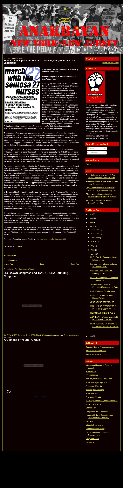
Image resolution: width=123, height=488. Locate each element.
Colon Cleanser (41, 396)
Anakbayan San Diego (95, 390)
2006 (91, 336)
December (95, 229)
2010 (91, 214)
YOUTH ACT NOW (93, 404)
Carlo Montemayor (71, 335)
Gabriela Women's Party (95, 429)
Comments (92, 153)
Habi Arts (89, 421)
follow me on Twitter (110, 63)
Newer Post (8, 264)
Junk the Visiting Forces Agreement (100, 347)
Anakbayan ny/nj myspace (96, 382)
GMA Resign (91, 408)
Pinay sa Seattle (92, 439)
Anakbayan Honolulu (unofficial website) (102, 401)
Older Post (75, 264)
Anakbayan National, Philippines (99, 379)
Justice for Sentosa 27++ (96, 354)
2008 (91, 222)
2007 (91, 226)
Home (41, 264)
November (95, 233)
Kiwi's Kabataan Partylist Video (102, 291)
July (93, 246)
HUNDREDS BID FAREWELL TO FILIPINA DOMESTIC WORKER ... (104, 326)
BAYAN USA (91, 372)
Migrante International (94, 425)
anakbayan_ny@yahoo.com (51, 239)
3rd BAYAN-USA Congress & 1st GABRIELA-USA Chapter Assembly (31, 335)
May (93, 254)
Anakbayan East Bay (94, 386)
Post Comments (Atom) (24, 269)
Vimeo (8, 337)
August (94, 242)
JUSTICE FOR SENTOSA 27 (102, 302)
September (95, 238)
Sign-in (88, 164)
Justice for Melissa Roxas (96, 351)
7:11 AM (19, 246)
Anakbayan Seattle (93, 397)
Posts (90, 148)
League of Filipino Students (97, 411)
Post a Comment (10, 260)
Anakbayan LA (92, 393)
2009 (91, 218)
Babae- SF (90, 442)
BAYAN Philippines (93, 375)
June (93, 250)
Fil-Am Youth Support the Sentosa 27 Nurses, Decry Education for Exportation (39, 61)
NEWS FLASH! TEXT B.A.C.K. (102, 313)
